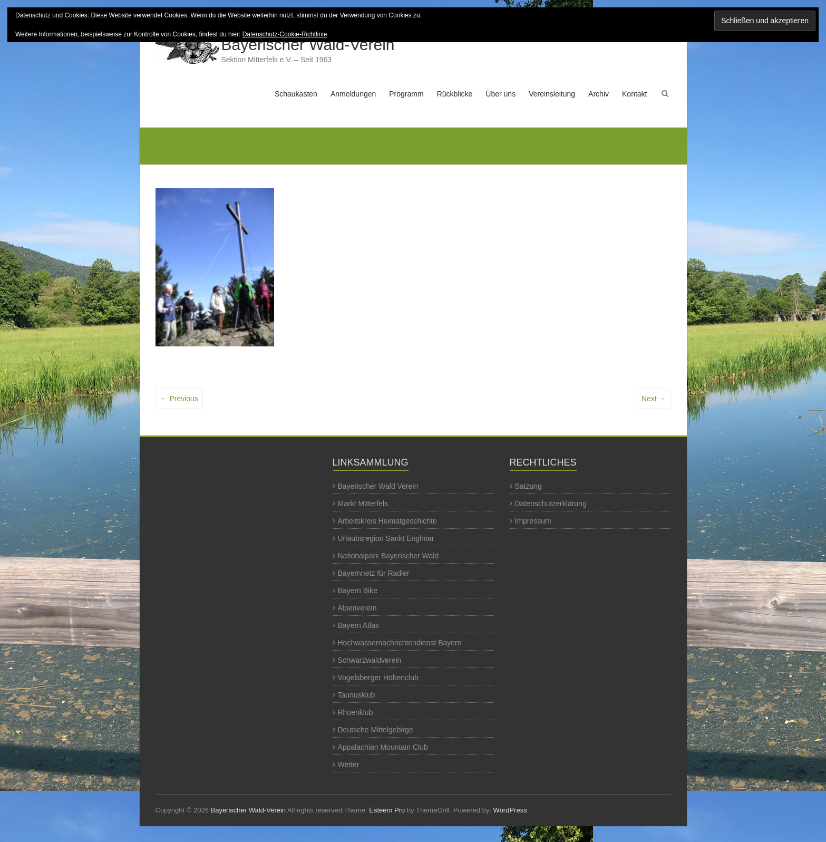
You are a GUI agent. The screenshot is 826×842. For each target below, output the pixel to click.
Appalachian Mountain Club (383, 747)
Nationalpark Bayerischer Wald (388, 555)
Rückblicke (455, 94)
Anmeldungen (353, 94)
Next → (654, 398)
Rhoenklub (355, 712)
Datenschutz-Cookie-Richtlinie (284, 34)
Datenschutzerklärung (551, 503)
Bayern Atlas (359, 625)
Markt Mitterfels (363, 503)
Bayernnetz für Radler (374, 573)
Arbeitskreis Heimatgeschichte (387, 521)
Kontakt (634, 94)
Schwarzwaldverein (370, 660)
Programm (406, 94)
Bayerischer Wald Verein (378, 486)
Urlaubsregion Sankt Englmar (386, 538)
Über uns (500, 94)
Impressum (533, 521)
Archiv (598, 94)
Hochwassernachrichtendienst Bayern (400, 642)
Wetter (348, 764)
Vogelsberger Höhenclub (378, 677)
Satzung (528, 486)
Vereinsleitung (552, 94)
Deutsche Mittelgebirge (375, 729)
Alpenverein (357, 608)
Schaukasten (296, 94)
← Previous (179, 398)
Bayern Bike (357, 590)
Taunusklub (356, 695)
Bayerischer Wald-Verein (308, 44)
